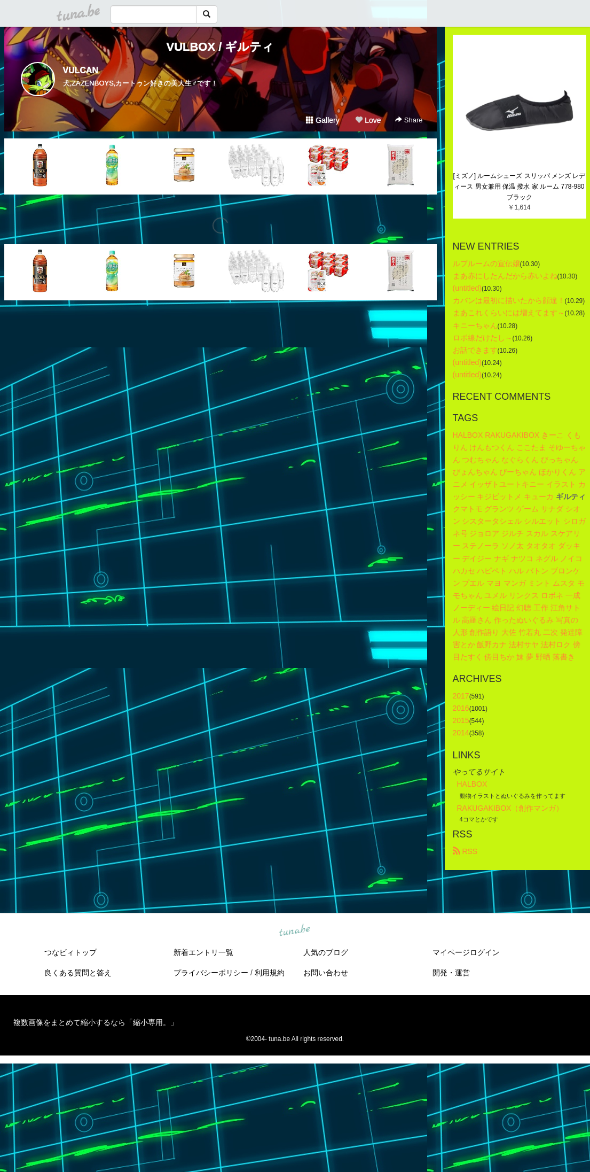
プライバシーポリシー (211, 972)
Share (408, 120)
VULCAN (81, 70)
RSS (465, 851)
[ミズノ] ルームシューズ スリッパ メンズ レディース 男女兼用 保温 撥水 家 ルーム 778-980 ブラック (519, 186)
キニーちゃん (475, 325)
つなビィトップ (70, 952)
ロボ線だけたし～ (483, 337)
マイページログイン (466, 952)
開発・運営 (451, 972)
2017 (461, 696)
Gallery (322, 120)
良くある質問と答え (78, 972)
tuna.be (294, 930)
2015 (461, 720)
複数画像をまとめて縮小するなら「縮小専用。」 (95, 1022)
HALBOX (472, 784)
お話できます (475, 350)
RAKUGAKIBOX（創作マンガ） (510, 808)
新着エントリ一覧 (203, 952)
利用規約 (270, 972)
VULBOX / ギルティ (220, 46)
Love (368, 120)
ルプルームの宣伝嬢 (486, 263)
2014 (461, 732)
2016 (461, 708)
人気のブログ (325, 952)
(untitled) (467, 288)
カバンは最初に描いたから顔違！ (509, 300)
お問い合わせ (325, 972)
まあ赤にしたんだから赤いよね (505, 275)
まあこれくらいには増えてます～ (509, 312)
